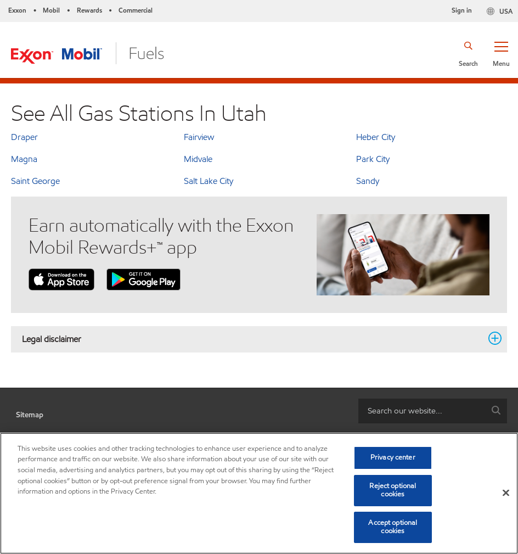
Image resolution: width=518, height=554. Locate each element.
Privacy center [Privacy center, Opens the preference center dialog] (392, 457)
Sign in (462, 10)
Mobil (51, 10)
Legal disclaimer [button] (252, 339)
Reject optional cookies (392, 490)
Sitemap (29, 415)
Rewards (89, 10)
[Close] (506, 493)
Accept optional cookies (392, 527)
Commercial (136, 10)
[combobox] (432, 411)
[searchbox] (421, 411)
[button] (501, 53)
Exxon (17, 10)
